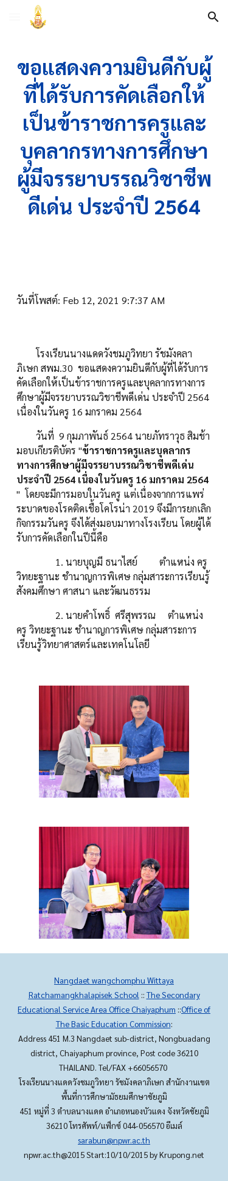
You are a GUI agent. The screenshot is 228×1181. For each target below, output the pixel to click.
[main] (114, 136)
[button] (14, 16)
